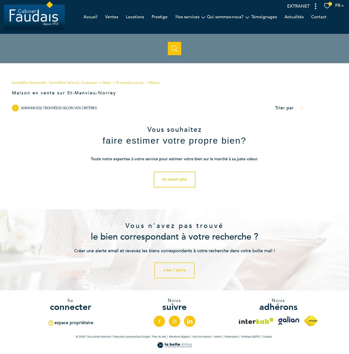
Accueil (90, 17)
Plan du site (159, 336)
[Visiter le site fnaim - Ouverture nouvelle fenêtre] (311, 321)
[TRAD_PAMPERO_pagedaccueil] (34, 30)
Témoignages (264, 17)
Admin (218, 336)
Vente (106, 82)
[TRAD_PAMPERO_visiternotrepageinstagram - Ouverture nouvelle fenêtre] (174, 321)
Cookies (267, 336)
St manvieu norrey (130, 82)
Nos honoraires (202, 336)
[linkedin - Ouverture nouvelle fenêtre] (189, 321)
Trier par (284, 108)
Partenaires (231, 336)
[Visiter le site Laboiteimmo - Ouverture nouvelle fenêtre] (174, 347)
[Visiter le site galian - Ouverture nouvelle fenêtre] (289, 321)
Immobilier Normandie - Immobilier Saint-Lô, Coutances (54, 82)
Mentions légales (179, 336)
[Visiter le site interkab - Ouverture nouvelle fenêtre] (256, 321)
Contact (318, 17)
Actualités (294, 17)
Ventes (111, 17)
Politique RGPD (250, 336)
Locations (135, 17)
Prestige (160, 17)
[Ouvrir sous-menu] (203, 17)
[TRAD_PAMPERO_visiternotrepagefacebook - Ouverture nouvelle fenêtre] (159, 321)
